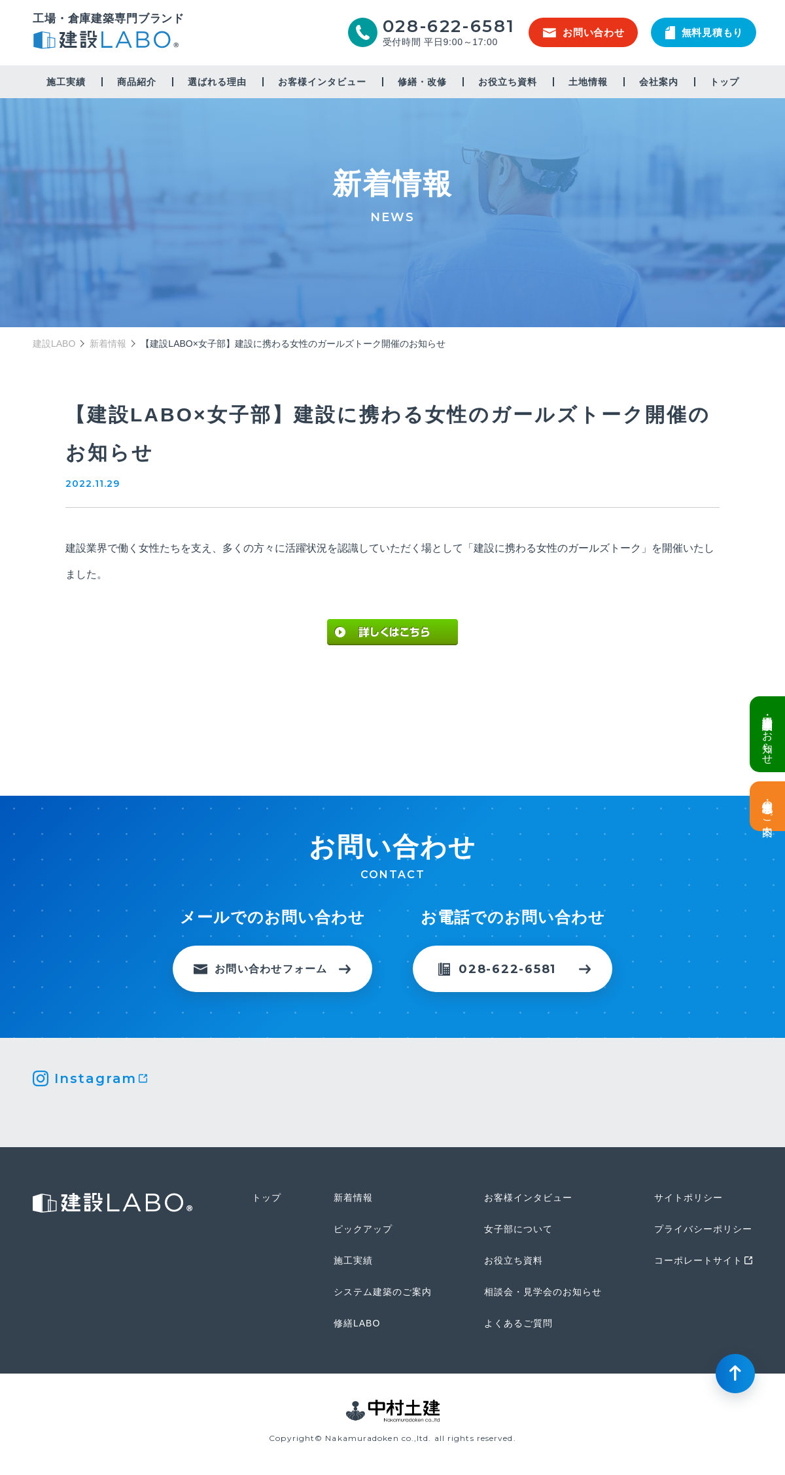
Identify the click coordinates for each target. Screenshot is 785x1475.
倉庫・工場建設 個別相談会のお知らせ (767, 734)
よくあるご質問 (518, 1323)
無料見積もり (704, 32)
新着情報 (108, 343)
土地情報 (588, 82)
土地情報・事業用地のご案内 (767, 806)
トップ (724, 82)
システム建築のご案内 (383, 1291)
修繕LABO (357, 1323)
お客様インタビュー (322, 82)
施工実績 (66, 82)
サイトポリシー (688, 1197)
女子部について (518, 1229)
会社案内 (658, 82)
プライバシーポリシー (703, 1229)
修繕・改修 (422, 82)
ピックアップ (363, 1229)
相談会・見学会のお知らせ (543, 1291)
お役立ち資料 (507, 82)
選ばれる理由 (217, 82)
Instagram (95, 1078)
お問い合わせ (584, 32)
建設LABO (108, 41)
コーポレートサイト (698, 1260)
